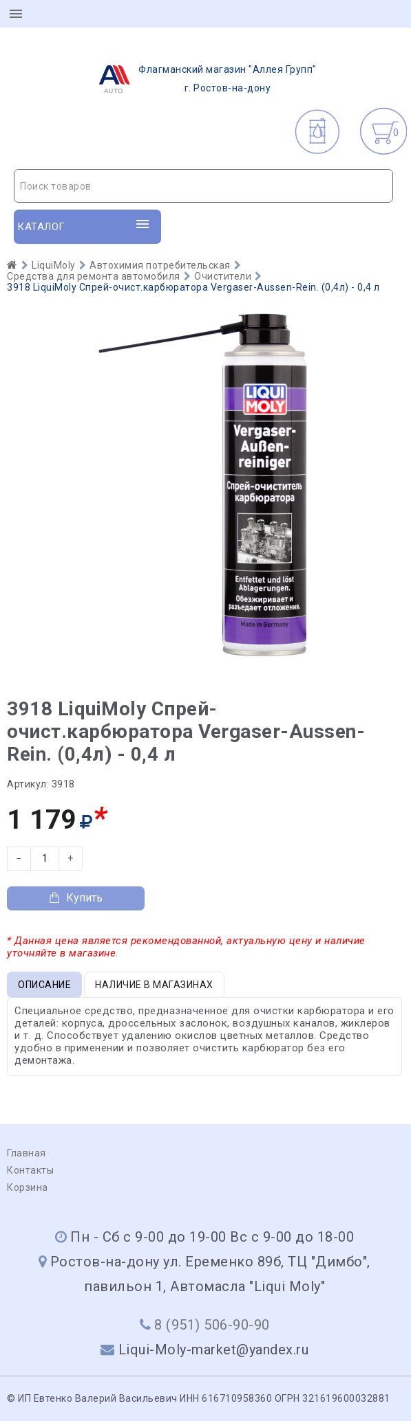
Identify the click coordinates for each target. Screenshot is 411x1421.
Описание (44, 984)
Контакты (30, 1170)
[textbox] (203, 186)
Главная (26, 1153)
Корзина (27, 1187)
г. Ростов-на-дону (203, 79)
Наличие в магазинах (154, 984)
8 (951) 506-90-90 (212, 1325)
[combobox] (203, 186)
